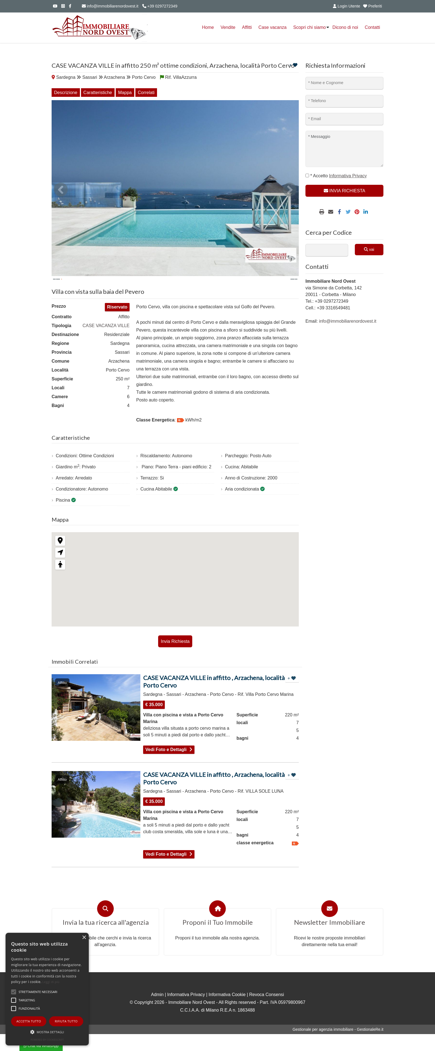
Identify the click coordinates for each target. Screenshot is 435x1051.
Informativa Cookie (227, 1011)
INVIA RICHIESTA (344, 190)
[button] (47, 1032)
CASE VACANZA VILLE (106, 341)
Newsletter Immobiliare (329, 939)
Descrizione (65, 92)
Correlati (146, 92)
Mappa (125, 92)
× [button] (84, 938)
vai (369, 249)
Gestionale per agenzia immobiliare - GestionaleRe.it (337, 1046)
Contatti (372, 27)
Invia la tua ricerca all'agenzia (105, 939)
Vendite (228, 27)
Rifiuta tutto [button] (66, 1021)
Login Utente (346, 6)
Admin (157, 1011)
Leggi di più (51, 982)
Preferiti (372, 6)
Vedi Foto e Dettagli (165, 766)
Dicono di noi (345, 27)
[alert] (47, 989)
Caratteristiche (98, 92)
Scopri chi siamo (309, 27)
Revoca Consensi (266, 1011)
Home (208, 27)
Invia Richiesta (175, 657)
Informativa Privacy (186, 1011)
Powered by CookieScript (47, 1040)
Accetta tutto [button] (28, 1021)
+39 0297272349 (159, 6)
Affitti (247, 27)
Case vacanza (273, 27)
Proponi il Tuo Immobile (218, 939)
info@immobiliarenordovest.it (110, 6)
